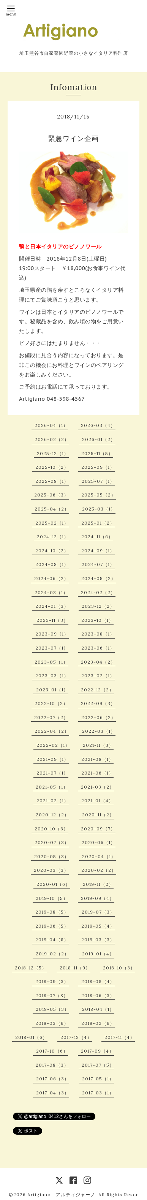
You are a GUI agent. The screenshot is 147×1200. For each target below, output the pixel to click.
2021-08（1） (97, 759)
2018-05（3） (52, 1009)
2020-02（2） (98, 870)
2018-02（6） (98, 1023)
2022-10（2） (51, 703)
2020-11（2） (98, 814)
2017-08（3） (52, 1065)
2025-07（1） (98, 481)
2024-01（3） (52, 606)
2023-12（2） (98, 606)
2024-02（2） (98, 592)
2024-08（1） (52, 564)
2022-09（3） (98, 703)
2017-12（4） (76, 1037)
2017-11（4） (119, 1037)
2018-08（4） (98, 981)
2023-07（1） (51, 648)
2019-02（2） (52, 954)
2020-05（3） (51, 856)
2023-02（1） (98, 675)
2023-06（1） (98, 648)
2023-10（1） (97, 620)
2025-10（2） (52, 467)
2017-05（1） (98, 1078)
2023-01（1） (52, 689)
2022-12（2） (97, 689)
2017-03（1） (98, 1093)
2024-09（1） (98, 550)
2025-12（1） (53, 453)
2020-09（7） (98, 829)
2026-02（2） (52, 439)
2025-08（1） (52, 481)
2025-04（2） (52, 509)
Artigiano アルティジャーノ (61, 1194)
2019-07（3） (98, 912)
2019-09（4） (97, 898)
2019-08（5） (52, 912)
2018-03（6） (52, 1023)
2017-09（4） (97, 1051)
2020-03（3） (51, 870)
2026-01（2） (98, 439)
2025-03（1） (98, 509)
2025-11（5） (97, 453)
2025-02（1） (52, 523)
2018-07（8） (51, 995)
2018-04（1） (98, 1009)
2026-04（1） (51, 425)
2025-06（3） (51, 495)
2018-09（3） (52, 981)
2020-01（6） (53, 884)
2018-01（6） (31, 1037)
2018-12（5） (31, 968)
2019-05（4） (98, 926)
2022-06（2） (98, 717)
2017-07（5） (98, 1065)
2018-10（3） (119, 968)
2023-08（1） (98, 634)
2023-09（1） (52, 634)
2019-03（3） (98, 939)
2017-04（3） (52, 1093)
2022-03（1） (98, 731)
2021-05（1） (52, 787)
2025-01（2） (98, 523)
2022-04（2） (52, 731)
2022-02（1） (53, 745)
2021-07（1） (52, 773)
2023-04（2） (98, 662)
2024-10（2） (52, 550)
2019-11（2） (98, 884)
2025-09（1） (98, 467)
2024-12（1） (53, 536)
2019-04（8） (52, 939)
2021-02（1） (52, 800)
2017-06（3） (52, 1078)
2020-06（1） (98, 842)
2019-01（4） (98, 954)
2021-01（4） (97, 800)
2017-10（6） (52, 1051)
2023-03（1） (52, 675)
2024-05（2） (98, 578)
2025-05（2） (98, 495)
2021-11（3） (98, 745)
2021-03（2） (97, 787)
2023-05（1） (51, 662)
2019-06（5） (52, 926)
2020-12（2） (52, 814)
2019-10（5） (52, 898)
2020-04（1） (99, 856)
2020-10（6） (51, 829)
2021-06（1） (97, 773)
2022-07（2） (51, 717)
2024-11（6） (97, 536)
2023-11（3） (52, 620)
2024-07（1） (98, 564)
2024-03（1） (51, 592)
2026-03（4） (98, 425)
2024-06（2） (51, 578)
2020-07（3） (52, 842)
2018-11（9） (75, 968)
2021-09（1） (52, 759)
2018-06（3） (98, 995)
